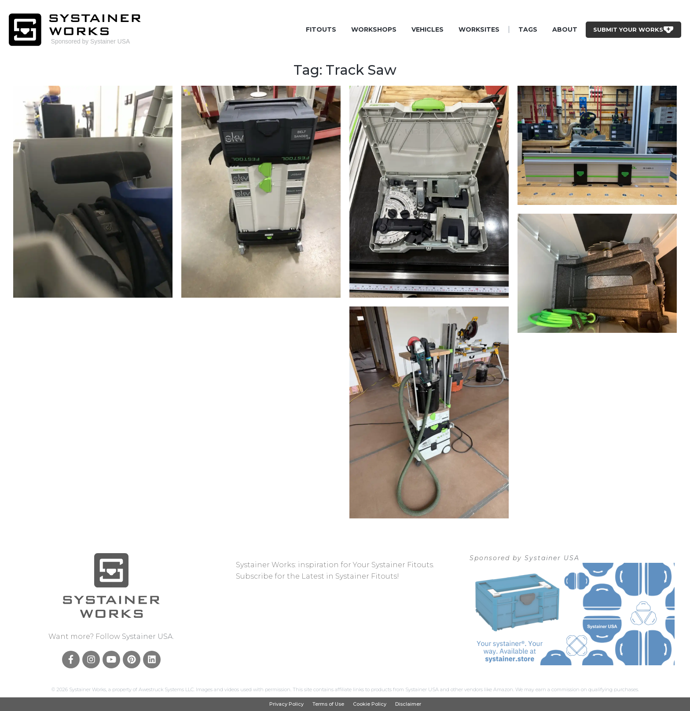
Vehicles (427, 29)
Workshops (373, 29)
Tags (527, 29)
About (564, 29)
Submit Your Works (633, 29)
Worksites (479, 29)
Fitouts (321, 29)
